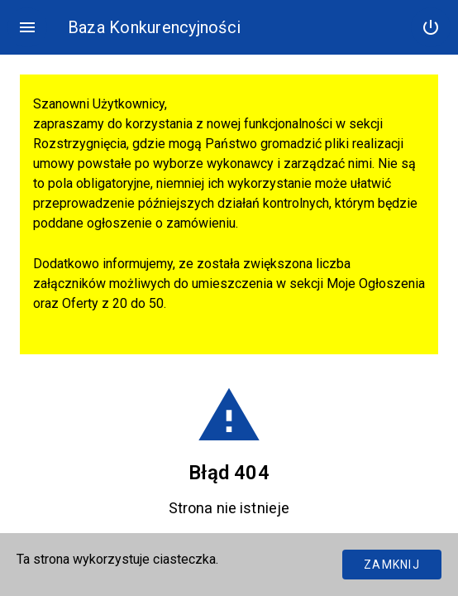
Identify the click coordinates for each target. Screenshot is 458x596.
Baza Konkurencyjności (154, 27)
